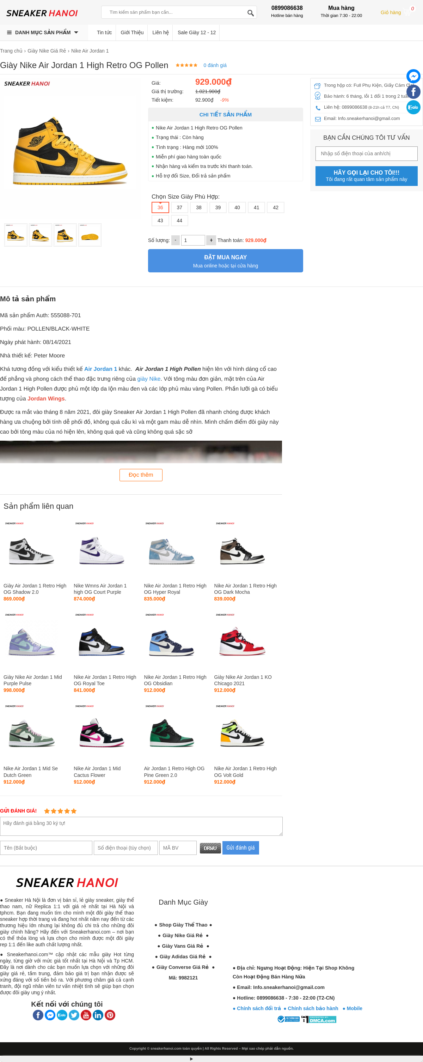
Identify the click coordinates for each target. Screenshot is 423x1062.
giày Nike (149, 379)
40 (237, 207)
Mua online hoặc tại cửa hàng (225, 260)
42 (275, 207)
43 (160, 220)
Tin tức (104, 32)
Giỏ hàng (398, 11)
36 (160, 207)
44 (180, 220)
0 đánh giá (215, 65)
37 (180, 207)
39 (218, 207)
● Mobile (352, 1008)
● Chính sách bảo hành (312, 1008)
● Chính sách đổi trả (257, 1008)
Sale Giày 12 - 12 (197, 32)
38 (199, 207)
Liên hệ (161, 32)
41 (256, 207)
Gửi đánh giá (241, 847)
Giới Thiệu (132, 32)
